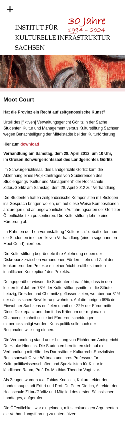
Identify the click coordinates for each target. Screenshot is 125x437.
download (29, 144)
